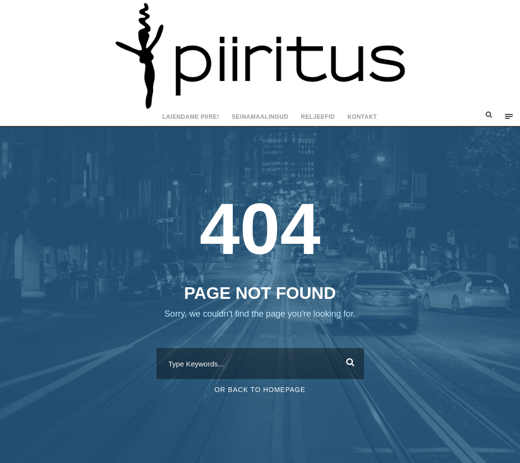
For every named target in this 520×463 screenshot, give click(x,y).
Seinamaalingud (260, 116)
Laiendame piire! (190, 116)
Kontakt (362, 116)
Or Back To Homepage (260, 389)
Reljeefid (318, 116)
